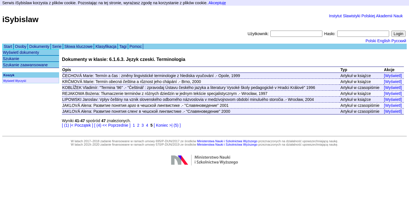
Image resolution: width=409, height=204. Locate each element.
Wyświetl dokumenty (21, 52)
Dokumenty (39, 46)
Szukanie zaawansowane (25, 65)
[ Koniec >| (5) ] (167, 125)
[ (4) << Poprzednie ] (112, 125)
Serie (57, 46)
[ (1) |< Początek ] (77, 125)
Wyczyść (20, 80)
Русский (398, 41)
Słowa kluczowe (78, 46)
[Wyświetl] (393, 75)
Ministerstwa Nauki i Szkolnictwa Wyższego (227, 141)
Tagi (123, 46)
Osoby (20, 46)
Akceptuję (217, 3)
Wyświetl (8, 80)
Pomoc (136, 46)
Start (8, 46)
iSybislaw (20, 19)
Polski (371, 41)
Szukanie (11, 58)
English (383, 41)
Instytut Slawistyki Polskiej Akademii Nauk (366, 16)
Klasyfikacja (105, 46)
